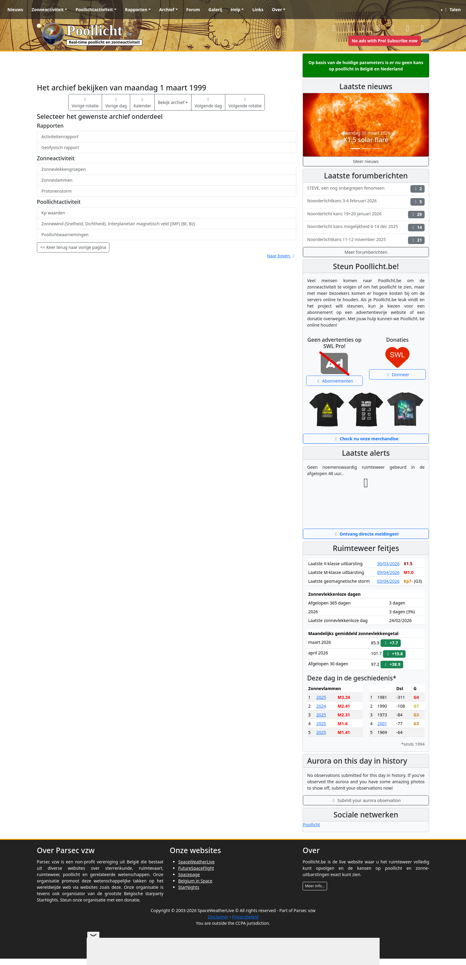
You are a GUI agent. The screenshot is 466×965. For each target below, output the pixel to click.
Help (235, 9)
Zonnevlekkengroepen (63, 169)
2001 (382, 723)
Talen (452, 9)
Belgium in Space (195, 881)
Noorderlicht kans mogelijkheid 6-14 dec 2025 (366, 227)
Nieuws (15, 9)
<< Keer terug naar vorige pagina (73, 247)
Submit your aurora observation (366, 800)
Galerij (215, 9)
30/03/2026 (388, 563)
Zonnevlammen (56, 180)
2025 (321, 697)
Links (257, 9)
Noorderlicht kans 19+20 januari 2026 (366, 214)
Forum (193, 9)
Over (277, 9)
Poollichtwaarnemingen (64, 234)
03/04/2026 (388, 581)
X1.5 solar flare (365, 139)
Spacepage (189, 874)
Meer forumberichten (366, 252)
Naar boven (281, 256)
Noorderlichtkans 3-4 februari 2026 (366, 201)
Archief (166, 9)
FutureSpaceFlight (196, 868)
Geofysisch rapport (60, 147)
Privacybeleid (245, 917)
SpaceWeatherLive (196, 862)
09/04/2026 (388, 572)
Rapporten (136, 9)
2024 (321, 706)
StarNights (188, 887)
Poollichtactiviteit (94, 9)
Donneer (397, 374)
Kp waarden (53, 213)
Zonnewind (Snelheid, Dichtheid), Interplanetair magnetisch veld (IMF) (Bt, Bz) (118, 224)
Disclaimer (218, 917)
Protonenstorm (56, 191)
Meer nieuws (365, 161)
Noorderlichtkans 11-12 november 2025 (366, 240)
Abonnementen (334, 381)
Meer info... (315, 885)
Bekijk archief (171, 102)
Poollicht (311, 824)
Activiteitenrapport (60, 136)
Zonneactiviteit (48, 9)
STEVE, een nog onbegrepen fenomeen (366, 189)
